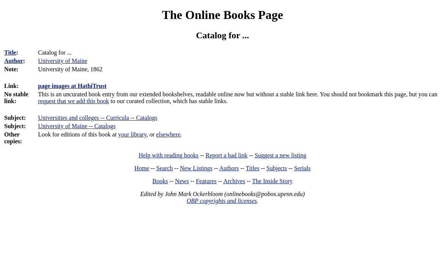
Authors (229, 168)
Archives (234, 181)
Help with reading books (168, 155)
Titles (252, 168)
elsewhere (168, 134)
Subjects (276, 168)
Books (160, 181)
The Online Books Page (222, 15)
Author (13, 61)
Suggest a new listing (280, 155)
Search (164, 168)
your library (132, 134)
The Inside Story (272, 181)
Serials (302, 168)
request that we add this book (73, 101)
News (182, 181)
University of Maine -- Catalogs (76, 126)
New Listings (196, 168)
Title (10, 52)
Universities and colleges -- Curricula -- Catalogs (97, 118)
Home (141, 168)
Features (206, 181)
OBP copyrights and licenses (222, 201)
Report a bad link (227, 155)
